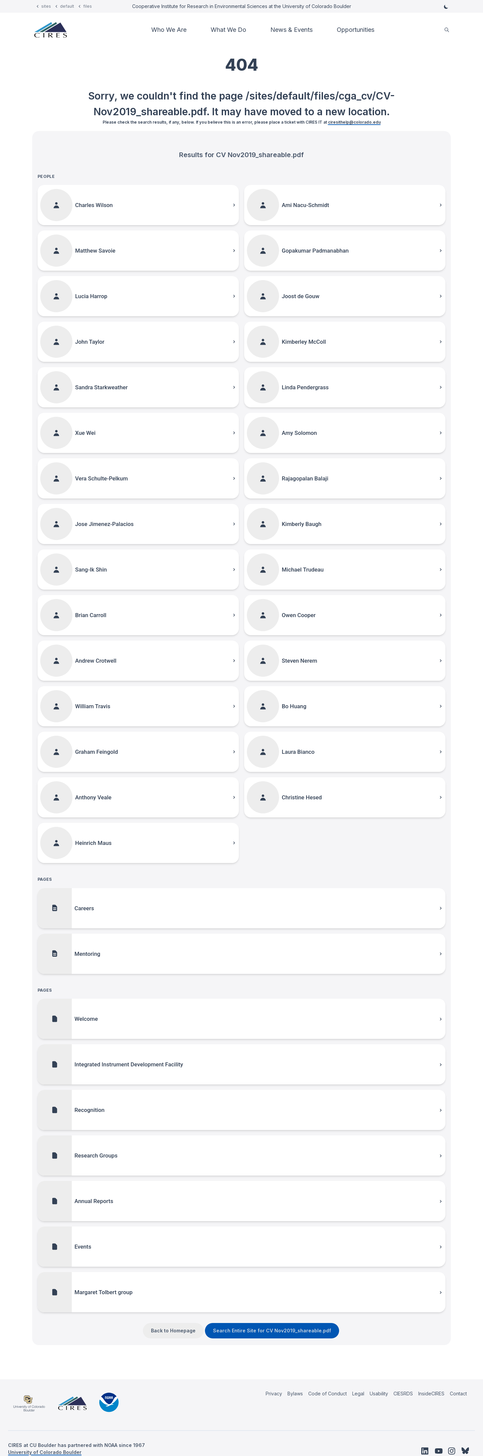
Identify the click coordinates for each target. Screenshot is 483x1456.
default (67, 6)
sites (46, 6)
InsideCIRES (431, 1393)
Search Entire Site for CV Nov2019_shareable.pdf (272, 1330)
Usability (379, 1393)
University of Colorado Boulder (45, 1452)
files (87, 6)
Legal (358, 1393)
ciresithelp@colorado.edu (354, 122)
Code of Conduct (327, 1393)
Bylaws (295, 1393)
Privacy (274, 1393)
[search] (446, 30)
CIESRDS (403, 1393)
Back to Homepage (173, 1330)
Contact (458, 1393)
